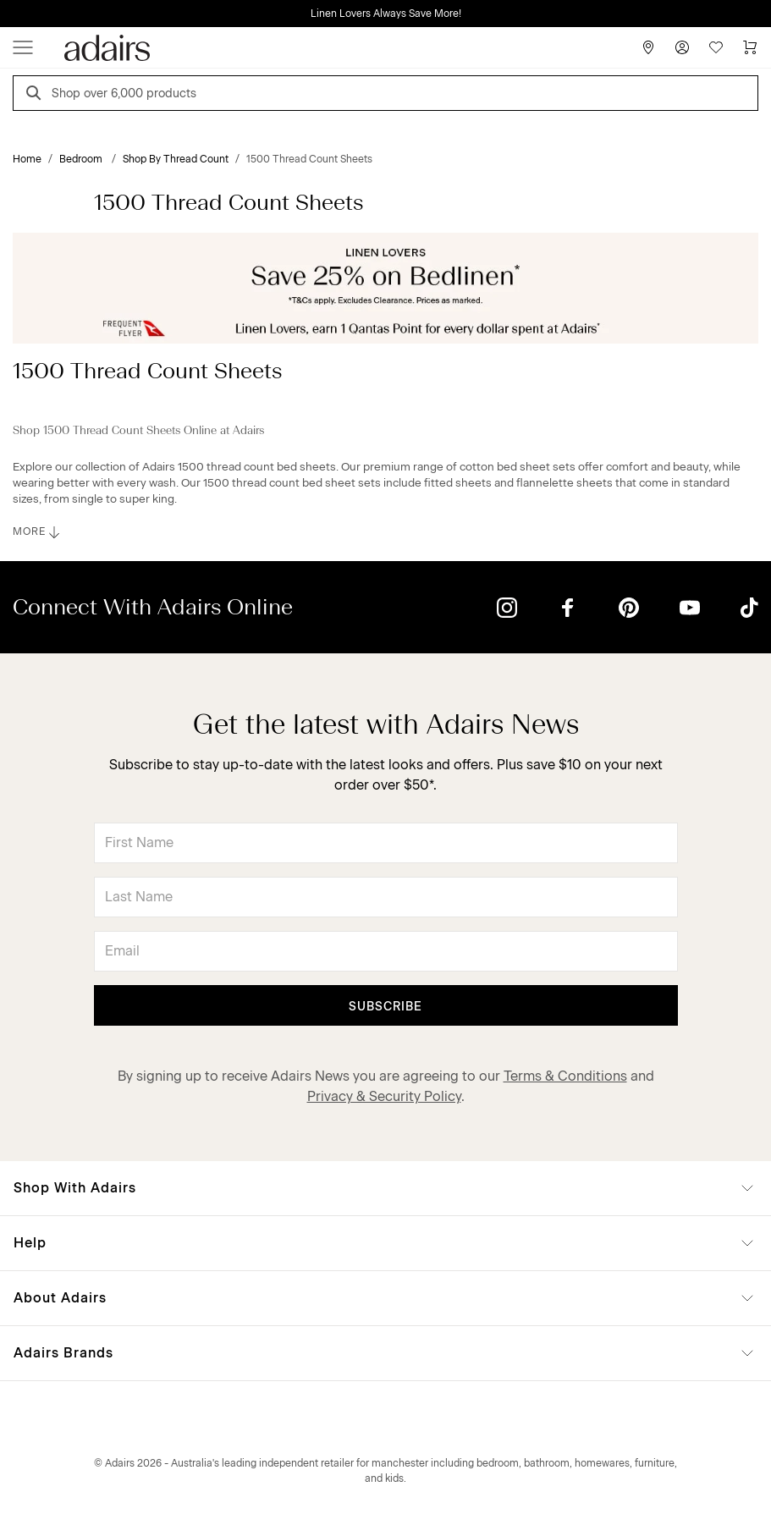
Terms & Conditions (565, 1076)
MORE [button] (38, 532)
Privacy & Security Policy (384, 1096)
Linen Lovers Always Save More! (386, 13)
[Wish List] (716, 47)
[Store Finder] (648, 47)
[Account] (682, 47)
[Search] (36, 95)
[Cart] (749, 47)
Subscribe (385, 1006)
